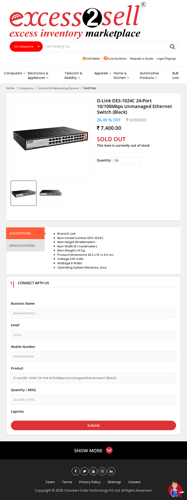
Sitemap (114, 482)
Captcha (17, 411)
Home (10, 88)
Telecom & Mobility (73, 75)
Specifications (22, 246)
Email (15, 325)
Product (17, 368)
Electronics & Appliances (38, 75)
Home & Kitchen (121, 75)
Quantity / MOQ (23, 390)
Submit (93, 425)
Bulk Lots (175, 75)
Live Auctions (115, 58)
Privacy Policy (90, 482)
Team (50, 482)
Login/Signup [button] (166, 58)
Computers (14, 73)
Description (20, 233)
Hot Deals (91, 59)
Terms (67, 482)
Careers (134, 482)
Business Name (23, 303)
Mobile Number (23, 346)
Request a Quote (141, 58)
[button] (84, 138)
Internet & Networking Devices (58, 88)
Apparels (102, 73)
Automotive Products (149, 75)
